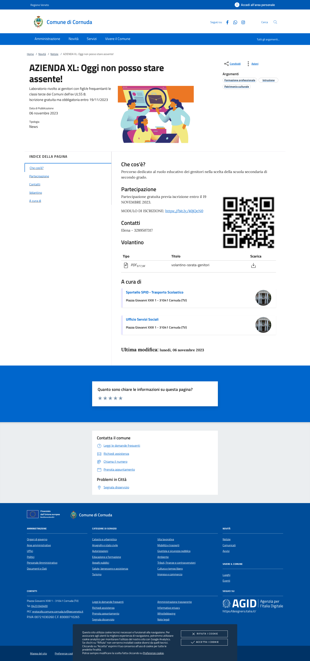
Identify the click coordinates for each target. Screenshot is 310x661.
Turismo (96, 574)
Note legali (163, 619)
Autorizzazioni (100, 551)
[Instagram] (242, 22)
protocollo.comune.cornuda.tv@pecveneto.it (57, 611)
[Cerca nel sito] (275, 22)
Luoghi (226, 575)
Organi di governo (37, 539)
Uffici (30, 551)
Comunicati (229, 545)
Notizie (54, 54)
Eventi (226, 580)
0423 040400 (39, 606)
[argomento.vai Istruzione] (269, 80)
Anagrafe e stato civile (105, 545)
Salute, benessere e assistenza (110, 568)
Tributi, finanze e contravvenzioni (176, 562)
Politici (30, 557)
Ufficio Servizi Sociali (142, 319)
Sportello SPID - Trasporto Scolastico (154, 292)
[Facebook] (226, 22)
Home (30, 54)
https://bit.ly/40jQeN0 (184, 211)
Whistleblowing (166, 613)
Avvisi (226, 551)
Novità (42, 54)
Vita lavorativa (165, 539)
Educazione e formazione (106, 557)
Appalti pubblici (100, 562)
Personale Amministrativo (42, 562)
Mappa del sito (38, 653)
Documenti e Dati (37, 568)
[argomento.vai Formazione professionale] (239, 80)
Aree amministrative (39, 545)
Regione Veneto (39, 5)
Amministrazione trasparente (174, 602)
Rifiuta (204, 634)
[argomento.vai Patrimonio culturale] (236, 86)
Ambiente (163, 557)
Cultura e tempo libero (170, 568)
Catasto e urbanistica (104, 539)
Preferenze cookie (153, 653)
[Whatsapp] (234, 22)
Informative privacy (168, 608)
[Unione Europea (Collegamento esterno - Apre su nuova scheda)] (44, 514)
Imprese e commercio (169, 574)
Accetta (204, 642)
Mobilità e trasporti (168, 545)
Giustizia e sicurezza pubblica (173, 551)
